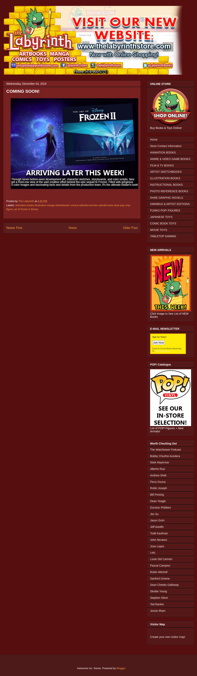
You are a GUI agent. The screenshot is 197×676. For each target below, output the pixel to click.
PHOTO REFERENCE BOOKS (169, 191)
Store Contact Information (166, 146)
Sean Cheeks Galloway (164, 584)
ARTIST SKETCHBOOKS (166, 171)
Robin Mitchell (158, 572)
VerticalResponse (162, 351)
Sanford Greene (160, 578)
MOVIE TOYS (158, 229)
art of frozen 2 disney (26, 209)
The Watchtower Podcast (165, 449)
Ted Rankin (157, 604)
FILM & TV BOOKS (162, 165)
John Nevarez (158, 539)
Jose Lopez (157, 546)
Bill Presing (157, 494)
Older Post (130, 228)
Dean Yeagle (158, 501)
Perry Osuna (158, 481)
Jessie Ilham (157, 610)
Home (73, 228)
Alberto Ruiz (157, 468)
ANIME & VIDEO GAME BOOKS (170, 159)
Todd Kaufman (159, 533)
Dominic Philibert (160, 507)
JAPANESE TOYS (161, 217)
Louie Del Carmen (161, 559)
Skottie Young (158, 591)
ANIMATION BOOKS (163, 152)
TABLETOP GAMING (163, 236)
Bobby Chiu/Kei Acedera (165, 456)
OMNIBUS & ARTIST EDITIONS (170, 204)
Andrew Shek (158, 475)
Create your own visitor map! (167, 636)
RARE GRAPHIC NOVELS (166, 197)
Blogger (120, 668)
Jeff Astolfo (157, 526)
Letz (152, 552)
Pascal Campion (160, 565)
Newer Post (14, 228)
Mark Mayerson (159, 462)
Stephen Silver (159, 597)
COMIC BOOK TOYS (163, 223)
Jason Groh (157, 520)
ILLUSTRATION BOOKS (165, 178)
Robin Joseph (158, 488)
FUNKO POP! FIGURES (165, 210)
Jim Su (154, 514)
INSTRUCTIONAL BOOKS (166, 184)
